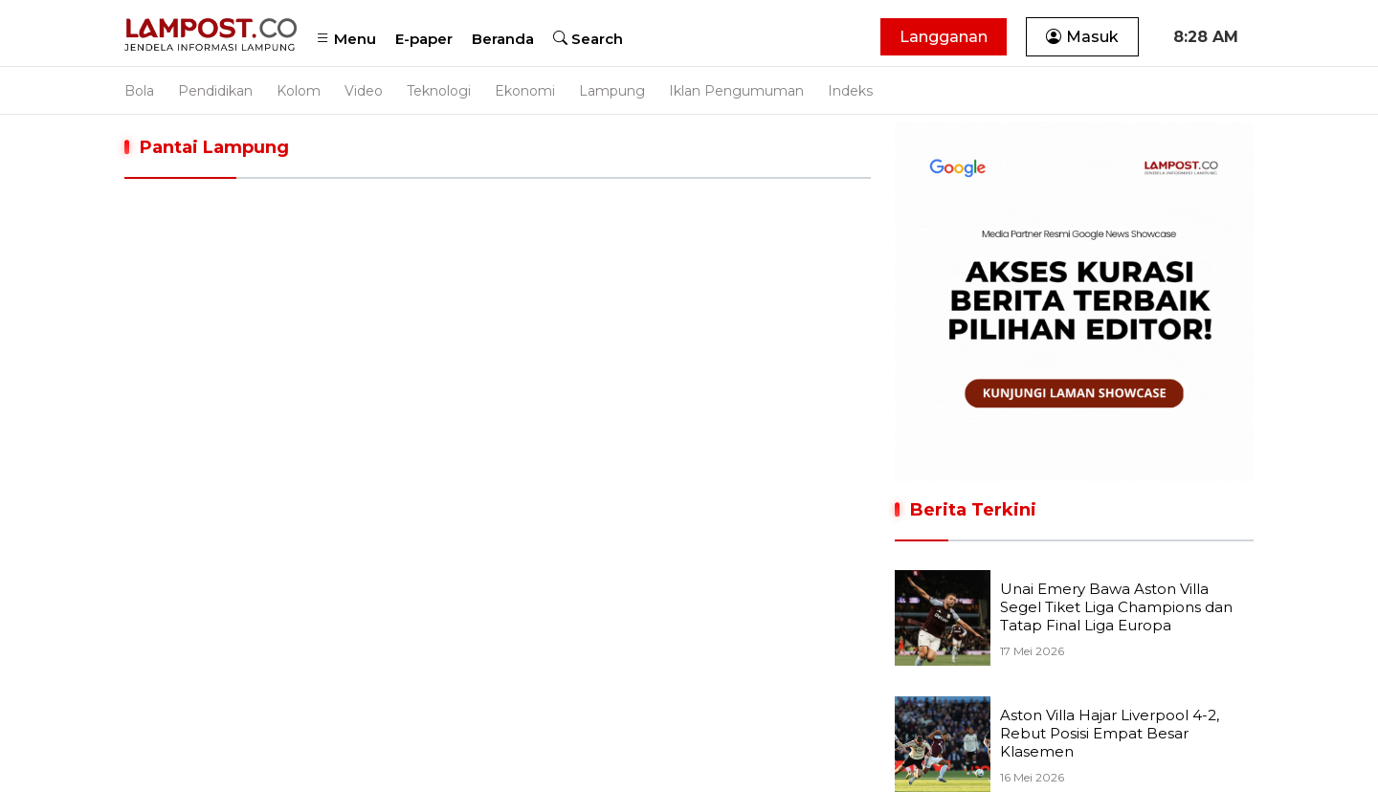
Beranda (503, 39)
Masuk (1082, 37)
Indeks (850, 90)
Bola (139, 90)
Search (588, 39)
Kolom (299, 90)
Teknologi (439, 90)
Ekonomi (525, 90)
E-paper (424, 39)
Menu (346, 39)
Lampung (612, 90)
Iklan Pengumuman (736, 90)
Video (363, 90)
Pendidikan (215, 90)
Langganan (944, 37)
